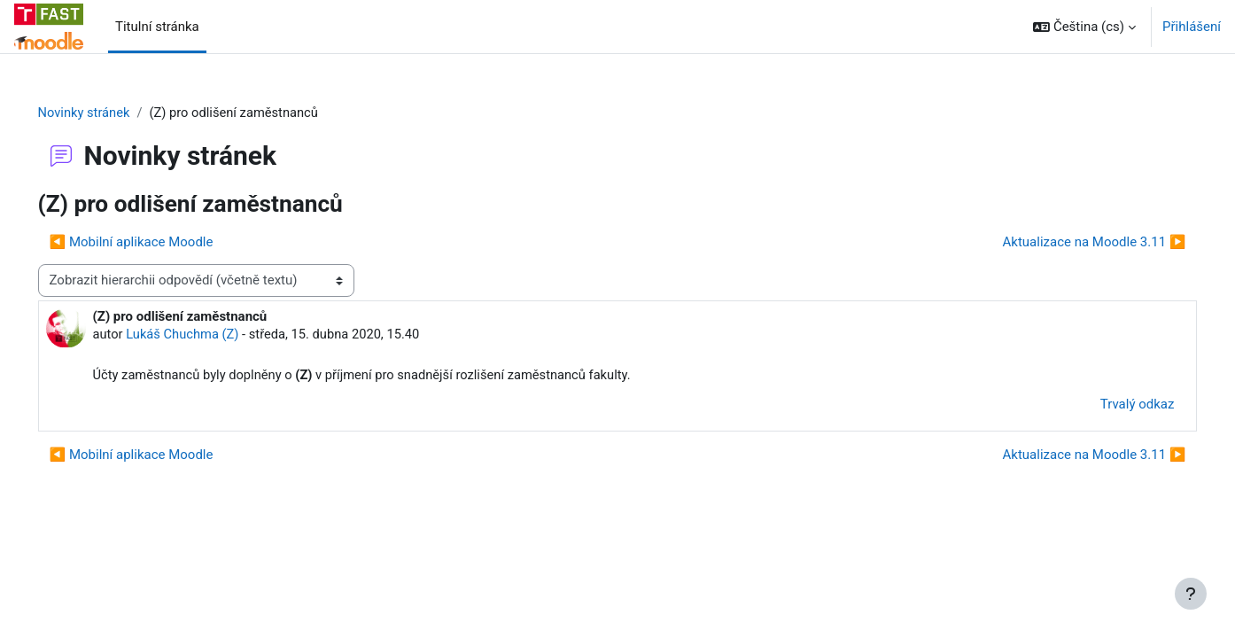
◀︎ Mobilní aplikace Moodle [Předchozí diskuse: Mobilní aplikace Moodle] (156, 242)
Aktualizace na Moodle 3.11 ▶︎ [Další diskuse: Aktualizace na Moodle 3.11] (1069, 242)
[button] (1084, 26)
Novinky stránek (110, 113)
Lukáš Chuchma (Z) (210, 335)
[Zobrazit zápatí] (1191, 594)
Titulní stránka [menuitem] (157, 27)
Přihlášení (1191, 27)
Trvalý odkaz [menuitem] (1112, 406)
